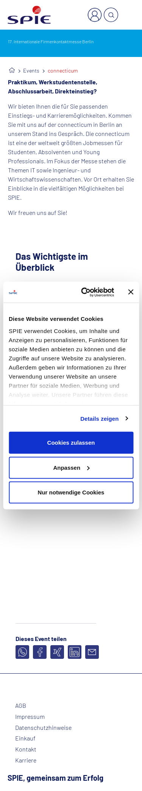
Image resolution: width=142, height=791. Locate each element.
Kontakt (25, 749)
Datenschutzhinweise (43, 728)
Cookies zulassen (71, 442)
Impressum (30, 717)
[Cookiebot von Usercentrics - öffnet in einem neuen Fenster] (84, 292)
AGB (20, 706)
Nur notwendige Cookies (71, 492)
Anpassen (71, 467)
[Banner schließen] (130, 292)
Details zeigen (99, 418)
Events (31, 70)
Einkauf (25, 738)
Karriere (25, 760)
